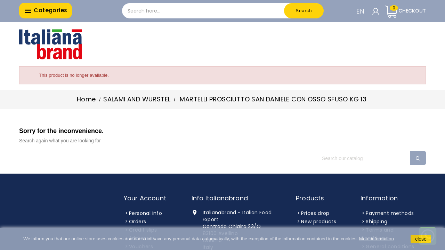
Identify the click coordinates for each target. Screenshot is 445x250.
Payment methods (390, 213)
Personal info (145, 213)
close (421, 239)
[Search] (370, 158)
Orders (137, 221)
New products (318, 221)
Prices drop (315, 213)
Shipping (376, 221)
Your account (145, 198)
